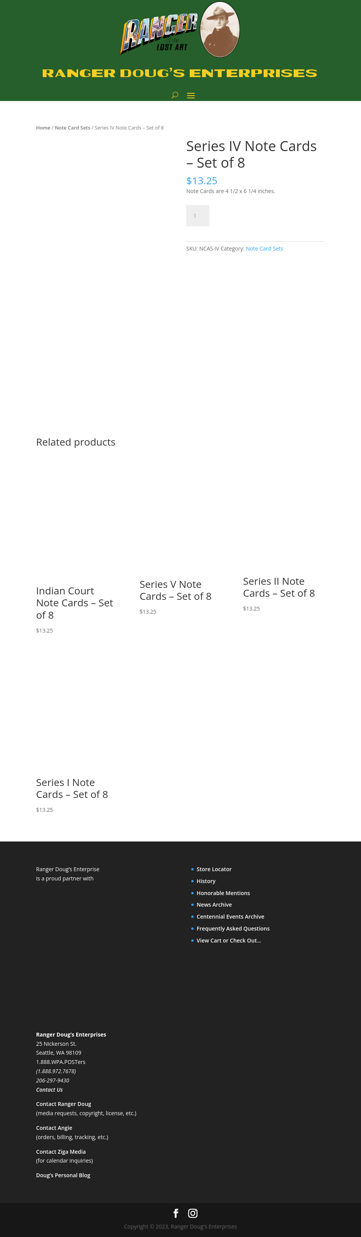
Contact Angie (54, 1127)
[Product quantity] (197, 216)
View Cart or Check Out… (229, 940)
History (206, 881)
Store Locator (214, 869)
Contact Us (49, 1089)
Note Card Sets (72, 127)
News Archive (214, 904)
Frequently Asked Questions (233, 928)
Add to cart (245, 214)
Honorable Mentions (223, 893)
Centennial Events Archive (230, 916)
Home (43, 127)
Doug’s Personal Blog (63, 1175)
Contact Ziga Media (61, 1151)
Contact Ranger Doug (63, 1103)
